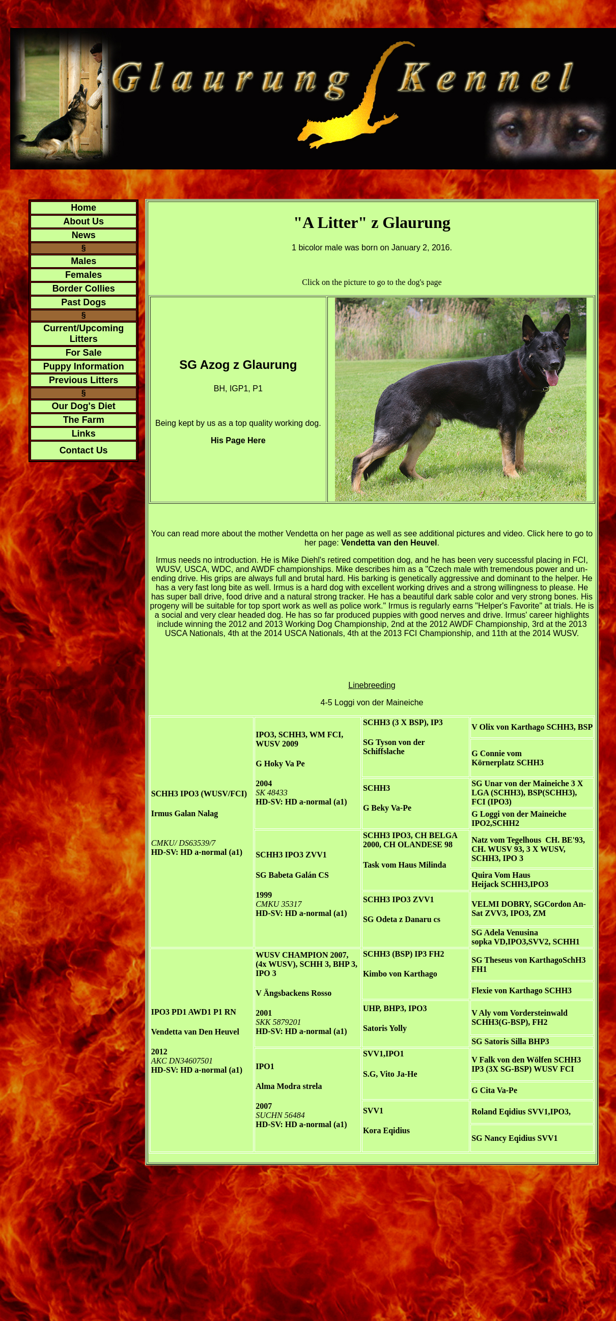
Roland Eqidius (498, 1111)
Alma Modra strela (289, 1086)
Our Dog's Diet (83, 406)
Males (83, 261)
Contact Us (84, 450)
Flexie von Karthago (507, 990)
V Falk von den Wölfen (511, 1059)
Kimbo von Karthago (400, 973)
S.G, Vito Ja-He (390, 1074)
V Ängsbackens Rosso (293, 993)
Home (83, 208)
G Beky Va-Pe (387, 807)
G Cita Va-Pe (494, 1090)
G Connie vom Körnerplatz (496, 758)
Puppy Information (83, 366)
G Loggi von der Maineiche (518, 814)
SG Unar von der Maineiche (520, 783)
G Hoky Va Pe (280, 763)
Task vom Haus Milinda (404, 864)
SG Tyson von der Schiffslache (394, 747)
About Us (83, 221)
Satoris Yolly (385, 1028)
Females (83, 275)
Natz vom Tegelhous (506, 840)
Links (84, 433)
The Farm (83, 420)
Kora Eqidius (386, 1130)
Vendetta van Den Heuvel (195, 1031)
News (84, 235)
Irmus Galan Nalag (184, 813)
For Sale (84, 353)
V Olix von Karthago (507, 727)
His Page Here (238, 440)
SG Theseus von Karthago (517, 960)
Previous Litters (83, 380)
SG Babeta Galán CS (292, 875)
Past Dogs (83, 302)
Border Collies (83, 288)
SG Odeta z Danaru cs (401, 919)
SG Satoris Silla (498, 1041)
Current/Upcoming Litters (83, 333)
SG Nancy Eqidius (503, 1138)
